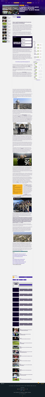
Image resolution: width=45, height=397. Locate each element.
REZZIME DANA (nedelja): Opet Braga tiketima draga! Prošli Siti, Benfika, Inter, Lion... (9, 41)
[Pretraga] (36, 1)
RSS (19, 392)
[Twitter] (21, 393)
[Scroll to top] (38, 382)
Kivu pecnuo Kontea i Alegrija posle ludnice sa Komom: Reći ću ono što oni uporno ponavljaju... (9, 30)
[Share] (13, 277)
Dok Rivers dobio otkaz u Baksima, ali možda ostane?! (9, 33)
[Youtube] (23, 393)
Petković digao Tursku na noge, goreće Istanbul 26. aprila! (26, 379)
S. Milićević (26, 5)
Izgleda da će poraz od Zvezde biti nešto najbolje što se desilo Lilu (26, 356)
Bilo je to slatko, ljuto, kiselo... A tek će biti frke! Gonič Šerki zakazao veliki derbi (26, 365)
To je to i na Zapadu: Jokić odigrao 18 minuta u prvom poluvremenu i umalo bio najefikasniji (9, 18)
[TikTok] (25, 393)
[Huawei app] (43, 383)
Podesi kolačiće (29, 392)
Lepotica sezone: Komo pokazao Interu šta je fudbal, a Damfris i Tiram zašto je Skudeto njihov (26, 374)
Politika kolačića (25, 392)
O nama (14, 392)
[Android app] (41, 383)
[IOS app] (42, 383)
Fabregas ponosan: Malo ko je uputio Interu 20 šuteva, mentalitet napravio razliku (9, 27)
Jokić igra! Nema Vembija (8, 38)
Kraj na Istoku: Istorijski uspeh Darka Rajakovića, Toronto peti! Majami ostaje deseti (9, 36)
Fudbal (7, 28)
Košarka (8, 31)
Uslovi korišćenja (17, 392)
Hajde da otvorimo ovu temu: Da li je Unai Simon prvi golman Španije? (26, 347)
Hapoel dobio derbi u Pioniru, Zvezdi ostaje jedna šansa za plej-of (25, 370)
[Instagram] (19, 393)
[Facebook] (22, 393)
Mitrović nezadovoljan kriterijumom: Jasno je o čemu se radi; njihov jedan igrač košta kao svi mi (26, 352)
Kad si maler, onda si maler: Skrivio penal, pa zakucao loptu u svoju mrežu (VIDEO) (9, 24)
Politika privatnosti (22, 392)
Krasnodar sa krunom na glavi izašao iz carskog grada (25, 360)
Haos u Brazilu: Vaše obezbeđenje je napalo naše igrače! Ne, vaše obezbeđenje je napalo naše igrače (9, 21)
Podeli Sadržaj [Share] (22, 5)
